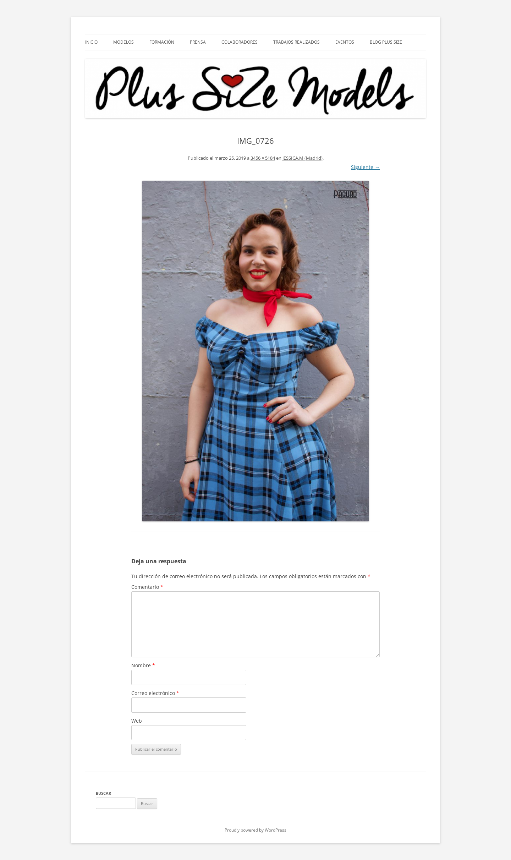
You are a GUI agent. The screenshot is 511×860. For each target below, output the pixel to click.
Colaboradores (239, 42)
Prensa (198, 42)
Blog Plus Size (386, 42)
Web (136, 720)
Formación (161, 42)
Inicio (91, 42)
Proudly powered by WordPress (255, 830)
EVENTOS (344, 42)
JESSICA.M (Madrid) (302, 158)
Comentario (147, 587)
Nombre (143, 665)
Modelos (123, 42)
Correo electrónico (155, 693)
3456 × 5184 (263, 158)
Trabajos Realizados (296, 42)
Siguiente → (365, 167)
